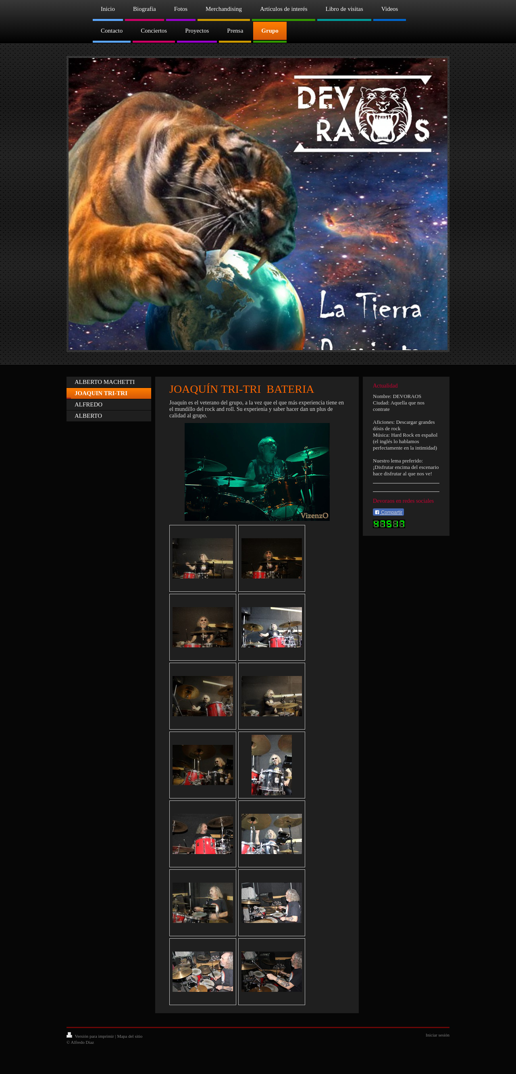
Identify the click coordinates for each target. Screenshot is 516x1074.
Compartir (388, 512)
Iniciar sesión (437, 1035)
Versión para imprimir (91, 1036)
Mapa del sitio (129, 1036)
